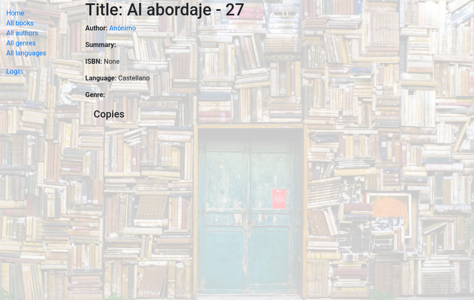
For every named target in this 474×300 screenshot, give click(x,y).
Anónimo (122, 28)
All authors (22, 33)
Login (14, 71)
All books (20, 23)
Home (15, 13)
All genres (21, 43)
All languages (26, 53)
